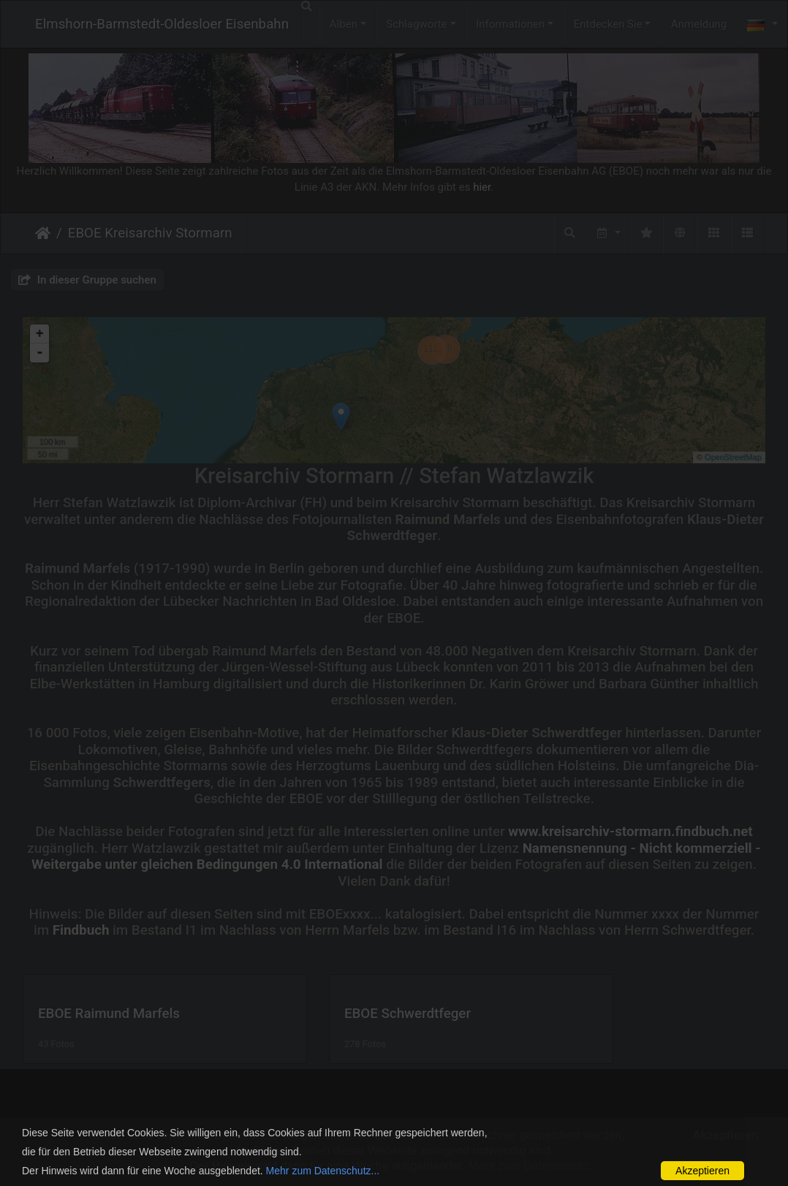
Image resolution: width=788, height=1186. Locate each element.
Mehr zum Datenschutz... (323, 1171)
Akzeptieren (702, 1171)
